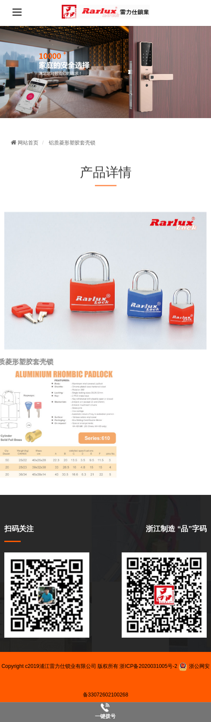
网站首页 (24, 143)
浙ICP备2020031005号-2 (148, 666)
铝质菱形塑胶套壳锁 (72, 143)
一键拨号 (105, 716)
